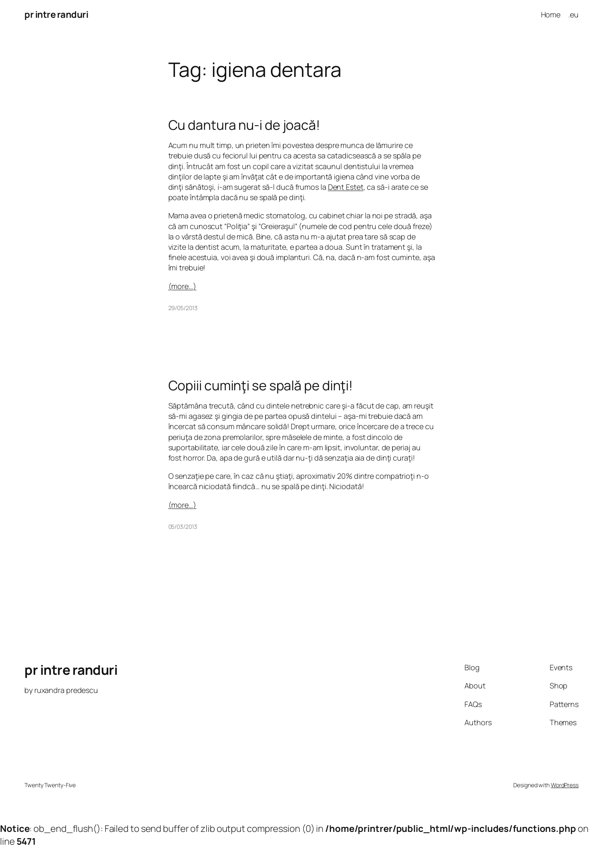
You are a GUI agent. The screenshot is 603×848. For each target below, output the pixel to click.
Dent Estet (346, 187)
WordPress (565, 785)
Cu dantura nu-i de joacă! (244, 124)
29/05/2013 (183, 308)
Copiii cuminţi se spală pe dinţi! (260, 385)
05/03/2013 (182, 526)
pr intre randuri (56, 14)
